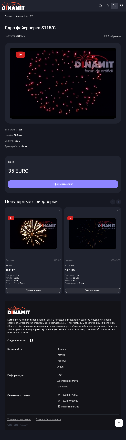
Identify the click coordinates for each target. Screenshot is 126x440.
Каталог (19, 16)
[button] (101, 6)
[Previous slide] (112, 201)
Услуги (61, 355)
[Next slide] (118, 201)
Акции (60, 366)
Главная (8, 16)
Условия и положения (19, 419)
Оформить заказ (63, 184)
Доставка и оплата (67, 381)
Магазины (63, 386)
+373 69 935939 (69, 401)
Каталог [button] (121, 6)
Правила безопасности (48, 419)
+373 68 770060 (69, 395)
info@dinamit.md (70, 406)
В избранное (112, 36)
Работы (61, 360)
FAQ (59, 375)
